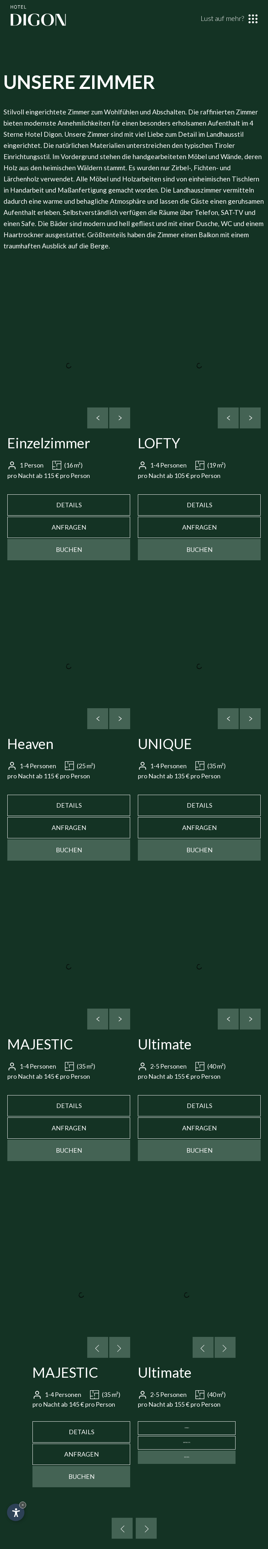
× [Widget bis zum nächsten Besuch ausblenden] (22, 1504)
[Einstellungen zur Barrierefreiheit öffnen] (15, 1512)
